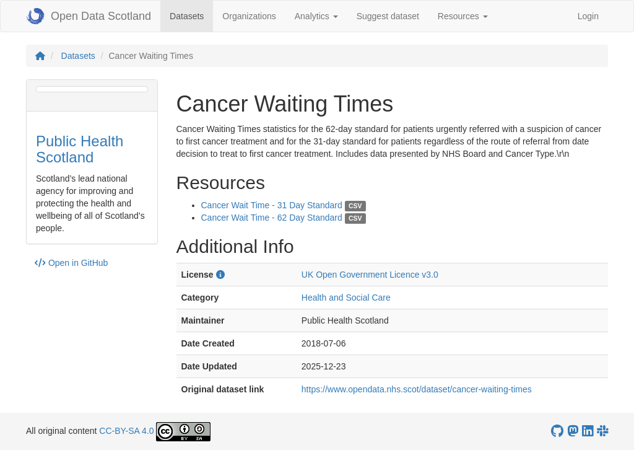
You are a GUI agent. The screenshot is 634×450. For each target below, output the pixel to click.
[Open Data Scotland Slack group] (602, 431)
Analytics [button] (316, 16)
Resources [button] (463, 16)
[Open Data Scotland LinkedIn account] (587, 431)
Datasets (191, 15)
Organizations (249, 16)
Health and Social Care (346, 297)
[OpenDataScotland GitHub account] (557, 431)
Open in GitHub (71, 263)
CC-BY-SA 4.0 (126, 431)
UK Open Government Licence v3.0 (370, 275)
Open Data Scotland (88, 16)
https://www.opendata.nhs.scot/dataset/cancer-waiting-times (417, 389)
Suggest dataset (388, 16)
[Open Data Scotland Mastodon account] (572, 431)
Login (588, 16)
